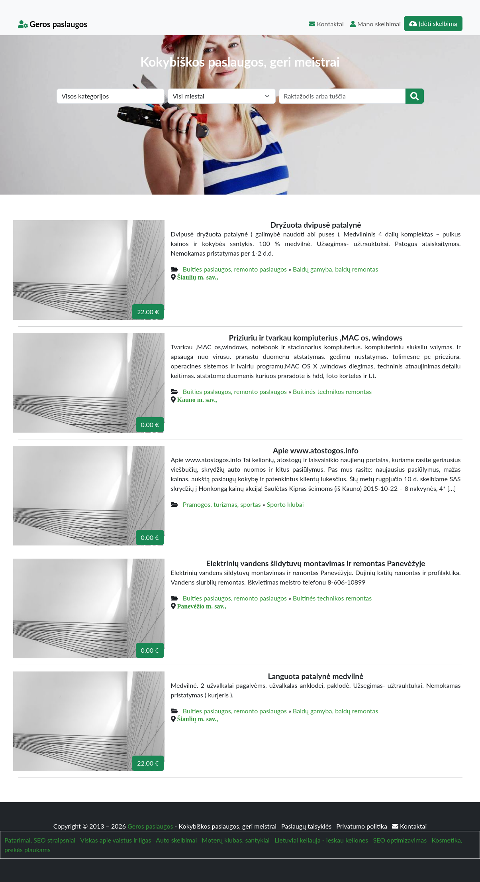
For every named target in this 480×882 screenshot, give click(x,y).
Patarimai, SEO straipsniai (39, 840)
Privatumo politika (362, 826)
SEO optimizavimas (400, 840)
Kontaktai (326, 24)
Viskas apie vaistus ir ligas (115, 840)
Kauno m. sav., (197, 399)
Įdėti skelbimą (433, 23)
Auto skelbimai (176, 840)
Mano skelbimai (375, 24)
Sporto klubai (285, 504)
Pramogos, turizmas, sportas (222, 504)
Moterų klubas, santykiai (236, 840)
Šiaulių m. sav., (197, 277)
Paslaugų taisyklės (307, 826)
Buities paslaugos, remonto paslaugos (235, 269)
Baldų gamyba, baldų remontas (335, 269)
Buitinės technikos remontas (332, 391)
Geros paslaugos (53, 24)
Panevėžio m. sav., (201, 606)
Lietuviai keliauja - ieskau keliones (321, 840)
